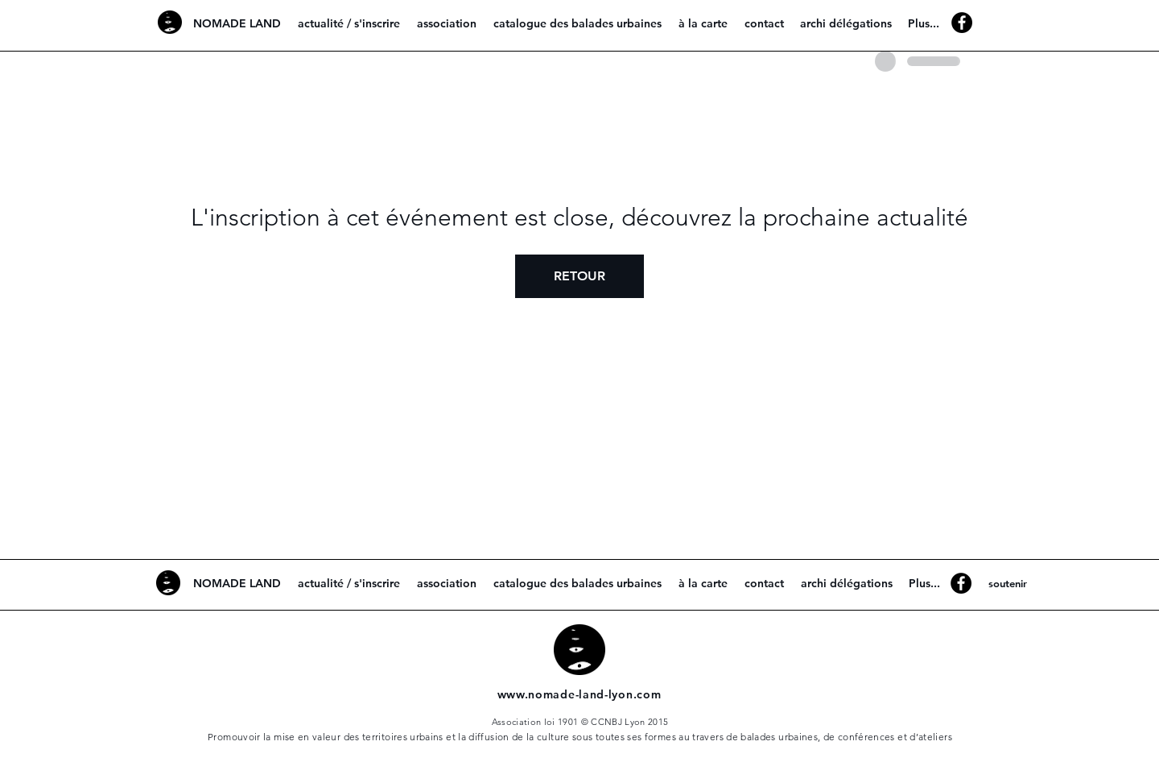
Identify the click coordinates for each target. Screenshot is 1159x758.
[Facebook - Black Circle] (961, 22)
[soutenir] (1007, 583)
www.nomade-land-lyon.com (579, 694)
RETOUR (579, 276)
